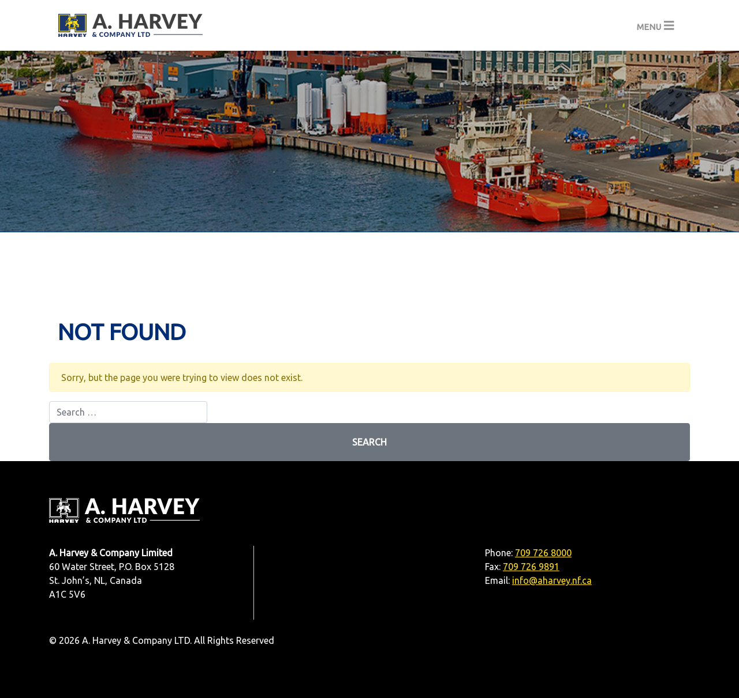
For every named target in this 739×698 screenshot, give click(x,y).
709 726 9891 (531, 566)
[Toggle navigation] (655, 25)
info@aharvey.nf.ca (552, 580)
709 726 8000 (543, 553)
